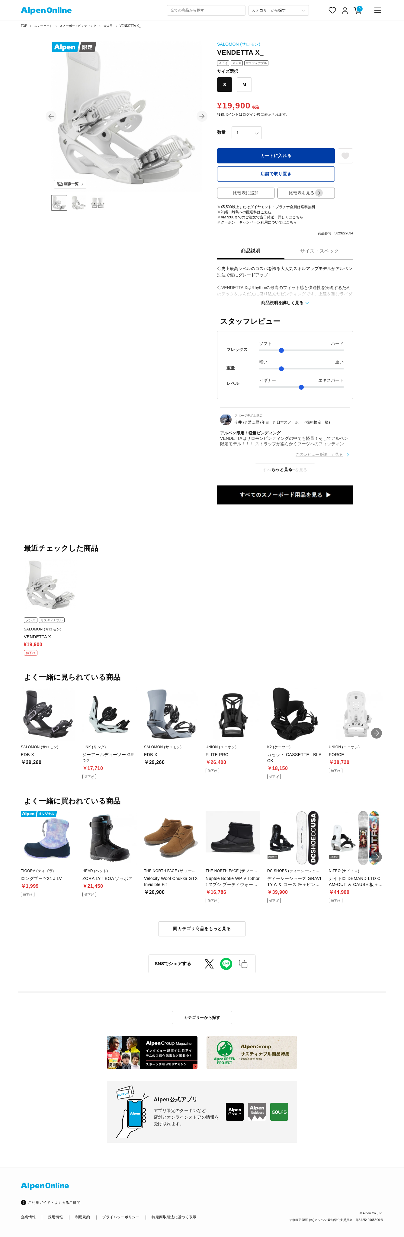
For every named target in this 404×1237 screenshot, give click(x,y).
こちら (266, 212)
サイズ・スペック (319, 250)
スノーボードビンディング (77, 25)
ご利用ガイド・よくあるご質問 (54, 1202)
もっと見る (281, 469)
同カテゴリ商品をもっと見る (202, 928)
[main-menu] (377, 10)
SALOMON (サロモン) (238, 44)
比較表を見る (306, 193)
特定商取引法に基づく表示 (174, 1217)
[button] (51, 116)
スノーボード (43, 25)
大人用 (108, 25)
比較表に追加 (245, 192)
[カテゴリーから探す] (278, 10)
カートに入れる (276, 155)
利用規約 (82, 1217)
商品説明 (250, 250)
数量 (221, 132)
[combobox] (206, 10)
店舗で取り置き (276, 173)
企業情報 (28, 1217)
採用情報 (55, 1217)
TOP (24, 25)
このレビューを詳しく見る (319, 454)
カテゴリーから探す (202, 1017)
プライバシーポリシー (120, 1217)
